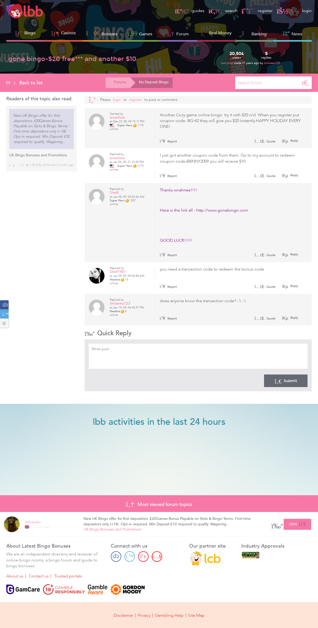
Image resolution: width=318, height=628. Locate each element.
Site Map (196, 615)
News (292, 33)
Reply (293, 141)
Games (140, 33)
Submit (286, 381)
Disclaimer (123, 615)
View (297, 523)
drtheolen (49, 165)
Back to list (24, 83)
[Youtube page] (157, 556)
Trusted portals (68, 576)
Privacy (144, 615)
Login (117, 99)
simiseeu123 (272, 63)
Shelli (114, 192)
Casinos (68, 33)
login (294, 11)
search (223, 11)
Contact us (39, 576)
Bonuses (101, 33)
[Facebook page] (116, 556)
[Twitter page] (129, 556)
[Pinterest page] (143, 556)
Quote (265, 141)
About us (14, 576)
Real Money (220, 33)
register (257, 11)
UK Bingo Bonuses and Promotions (38, 155)
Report (168, 141)
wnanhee (117, 117)
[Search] (306, 82)
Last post (227, 63)
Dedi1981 (118, 271)
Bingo (30, 33)
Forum (178, 33)
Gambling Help (169, 615)
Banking (254, 33)
